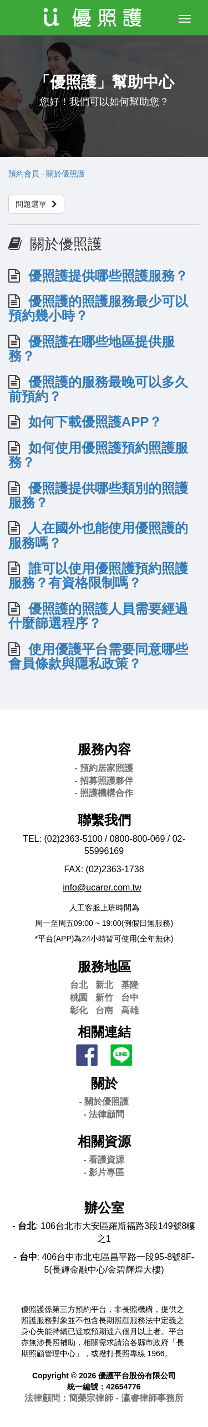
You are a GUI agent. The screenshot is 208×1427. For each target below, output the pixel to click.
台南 (104, 1010)
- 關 (104, 1101)
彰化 (79, 1010)
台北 (79, 984)
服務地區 (104, 966)
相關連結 (104, 1031)
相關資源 (104, 1141)
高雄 (130, 1010)
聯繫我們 (104, 820)
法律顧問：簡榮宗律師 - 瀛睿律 (103, 1398)
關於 (104, 1083)
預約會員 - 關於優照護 (46, 173)
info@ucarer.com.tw (102, 887)
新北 (104, 984)
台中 (130, 997)
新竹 (104, 997)
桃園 (79, 997)
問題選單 (36, 204)
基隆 (130, 984)
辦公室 (104, 1207)
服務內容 (104, 749)
